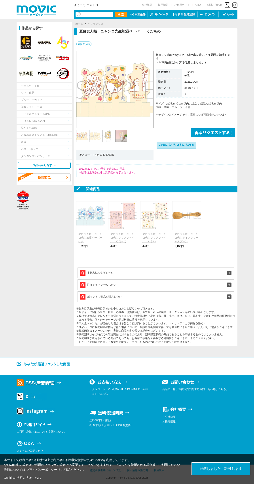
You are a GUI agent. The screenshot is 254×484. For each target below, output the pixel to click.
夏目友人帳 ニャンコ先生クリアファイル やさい (154, 237)
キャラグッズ (95, 23)
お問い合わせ (214, 4)
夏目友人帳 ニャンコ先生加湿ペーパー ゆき (91, 237)
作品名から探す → (44, 165)
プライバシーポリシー (41, 469)
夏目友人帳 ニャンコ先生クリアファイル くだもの (122, 237)
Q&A (198, 4)
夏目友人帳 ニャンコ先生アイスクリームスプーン (186, 237)
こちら (36, 478)
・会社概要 (169, 416)
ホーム (79, 23)
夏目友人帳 (84, 44)
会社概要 (147, 4)
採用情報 (163, 4)
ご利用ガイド (182, 4)
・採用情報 (169, 421)
